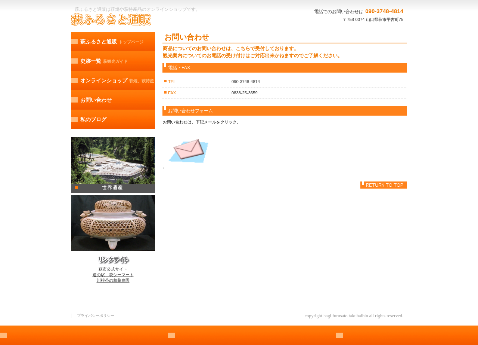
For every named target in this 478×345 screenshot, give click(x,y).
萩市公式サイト (113, 269)
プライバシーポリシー (95, 316)
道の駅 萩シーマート (113, 274)
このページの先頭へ (383, 185)
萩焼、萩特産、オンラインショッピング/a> (113, 223)
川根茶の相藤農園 (113, 280)
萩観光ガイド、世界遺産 (113, 165)
